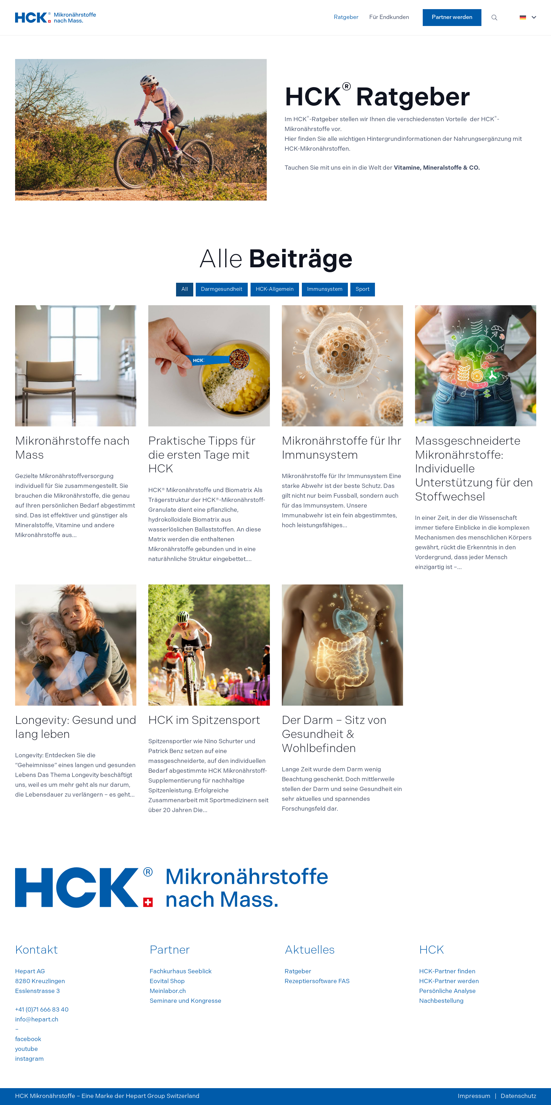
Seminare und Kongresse (185, 1001)
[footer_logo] (55, 17)
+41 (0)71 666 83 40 (42, 1010)
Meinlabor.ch (168, 991)
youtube (26, 1049)
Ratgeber (298, 972)
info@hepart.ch (36, 1020)
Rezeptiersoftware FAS (317, 982)
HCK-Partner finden (447, 972)
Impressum (474, 1096)
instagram (29, 1059)
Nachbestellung (441, 1001)
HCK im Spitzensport (204, 721)
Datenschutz (518, 1096)
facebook (28, 1039)
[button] (494, 17)
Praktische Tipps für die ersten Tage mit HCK (201, 455)
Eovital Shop (167, 982)
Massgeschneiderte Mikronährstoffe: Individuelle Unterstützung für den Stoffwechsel (474, 469)
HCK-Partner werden (449, 982)
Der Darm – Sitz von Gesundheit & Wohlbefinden (333, 734)
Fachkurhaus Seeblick (181, 972)
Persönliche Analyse (447, 991)
